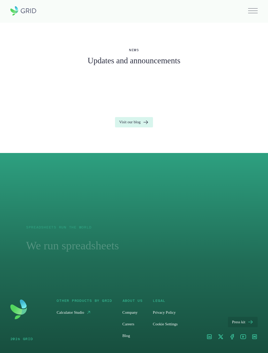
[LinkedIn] (209, 337)
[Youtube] (243, 337)
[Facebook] (232, 337)
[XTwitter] (221, 337)
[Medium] (254, 337)
